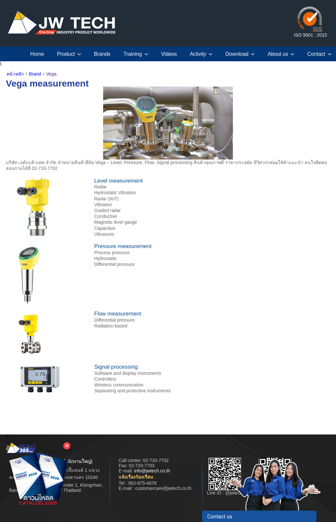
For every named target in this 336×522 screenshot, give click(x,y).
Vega (51, 74)
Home (37, 54)
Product (69, 54)
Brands (102, 54)
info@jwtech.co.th (152, 470)
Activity (201, 54)
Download (240, 54)
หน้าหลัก (15, 74)
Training (136, 54)
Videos (169, 54)
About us (281, 54)
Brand (35, 74)
